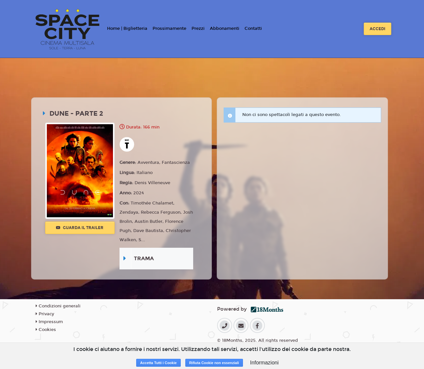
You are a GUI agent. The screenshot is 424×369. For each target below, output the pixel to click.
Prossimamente (169, 28)
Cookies (46, 329)
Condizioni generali (58, 306)
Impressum (49, 321)
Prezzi (198, 28)
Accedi (377, 29)
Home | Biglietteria (127, 28)
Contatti (253, 28)
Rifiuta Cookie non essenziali (214, 363)
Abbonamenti (224, 28)
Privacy (45, 314)
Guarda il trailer (79, 227)
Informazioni (264, 362)
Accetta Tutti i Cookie (158, 363)
